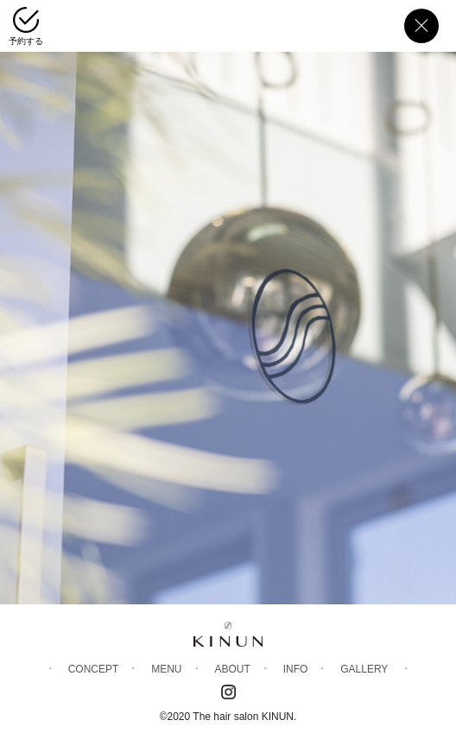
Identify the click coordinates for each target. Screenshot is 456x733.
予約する (26, 41)
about (232, 669)
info (295, 669)
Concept (93, 669)
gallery (364, 669)
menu (166, 669)
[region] (228, 302)
